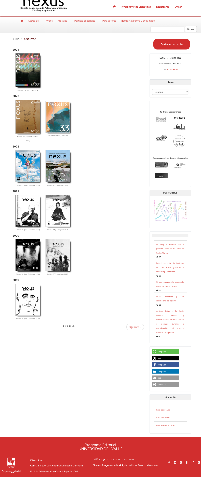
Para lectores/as (163, 410)
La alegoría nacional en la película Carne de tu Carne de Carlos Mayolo (170, 248)
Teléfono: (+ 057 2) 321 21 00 (107, 459)
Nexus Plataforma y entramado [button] (139, 20)
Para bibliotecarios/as (165, 425)
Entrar (178, 6)
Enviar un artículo (172, 44)
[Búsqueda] (167, 29)
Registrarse (162, 6)
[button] (165, 351)
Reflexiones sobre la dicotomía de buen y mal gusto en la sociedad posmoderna (170, 267)
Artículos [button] (63, 20)
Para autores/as (163, 417)
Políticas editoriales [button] (85, 20)
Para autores (109, 20)
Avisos (49, 20)
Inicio (16, 39)
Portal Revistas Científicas (136, 6)
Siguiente (135, 327)
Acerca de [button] (34, 20)
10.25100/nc (172, 69)
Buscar (191, 29)
